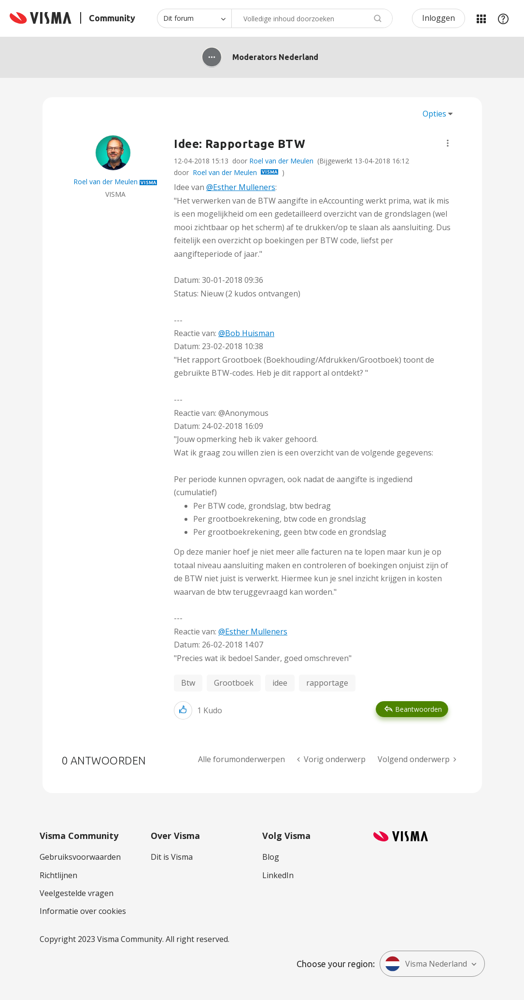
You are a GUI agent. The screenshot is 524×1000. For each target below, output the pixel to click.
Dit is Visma (172, 857)
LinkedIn (278, 875)
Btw (188, 682)
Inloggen (438, 18)
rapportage (327, 682)
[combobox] (312, 18)
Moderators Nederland (275, 57)
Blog (270, 857)
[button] (447, 143)
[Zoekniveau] (194, 18)
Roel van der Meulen (281, 160)
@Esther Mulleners (240, 187)
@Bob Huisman (246, 333)
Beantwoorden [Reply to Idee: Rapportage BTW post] (418, 709)
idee (279, 682)
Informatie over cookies (83, 911)
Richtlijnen (58, 875)
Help (503, 18)
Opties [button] (434, 113)
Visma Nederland (426, 963)
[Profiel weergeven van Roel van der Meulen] (105, 181)
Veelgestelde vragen (76, 893)
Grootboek (234, 682)
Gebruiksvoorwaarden (80, 857)
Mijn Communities (481, 18)
